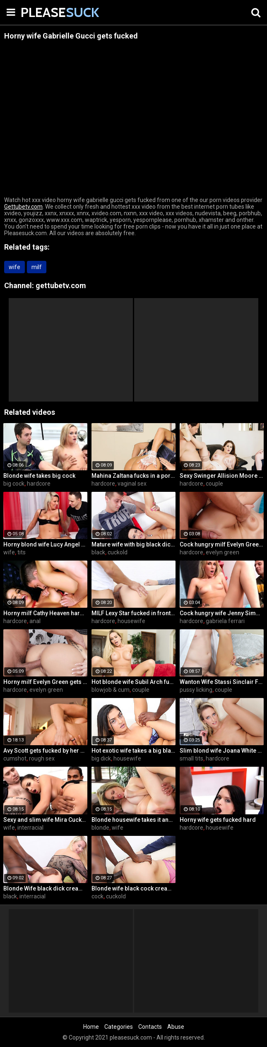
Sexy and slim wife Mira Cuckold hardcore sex (45, 819)
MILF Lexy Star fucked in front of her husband (133, 613)
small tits (191, 758)
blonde (100, 827)
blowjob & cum (110, 689)
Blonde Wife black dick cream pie (45, 888)
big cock (13, 483)
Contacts (150, 1026)
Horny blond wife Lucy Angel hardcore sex (45, 544)
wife (14, 267)
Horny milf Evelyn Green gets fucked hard (45, 682)
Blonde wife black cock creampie (133, 888)
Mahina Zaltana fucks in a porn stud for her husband (133, 475)
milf (36, 267)
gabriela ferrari (225, 621)
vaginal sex (132, 483)
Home (91, 1026)
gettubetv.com (61, 285)
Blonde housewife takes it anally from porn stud (133, 819)
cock (97, 896)
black (98, 552)
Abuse (175, 1026)
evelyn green (222, 552)
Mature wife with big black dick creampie (133, 544)
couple (214, 483)
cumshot (14, 758)
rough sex (42, 758)
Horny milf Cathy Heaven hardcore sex (45, 613)
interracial (30, 827)
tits (21, 552)
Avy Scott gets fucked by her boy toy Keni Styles (45, 750)
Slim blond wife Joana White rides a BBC (222, 750)
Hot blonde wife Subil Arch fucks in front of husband (133, 682)
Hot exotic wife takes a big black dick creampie (133, 750)
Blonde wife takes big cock (39, 475)
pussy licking (196, 689)
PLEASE (41, 12)
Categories (118, 1026)
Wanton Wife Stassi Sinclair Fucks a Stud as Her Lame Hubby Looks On (222, 682)
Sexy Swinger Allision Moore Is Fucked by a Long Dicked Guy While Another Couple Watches (222, 475)
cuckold (117, 552)
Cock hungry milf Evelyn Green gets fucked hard (222, 544)
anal (35, 621)
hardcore (39, 483)
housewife (131, 621)
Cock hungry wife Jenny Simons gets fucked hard (222, 613)
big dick (101, 758)
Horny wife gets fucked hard (218, 819)
